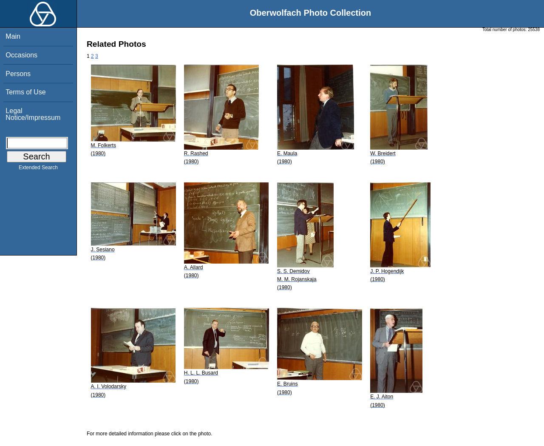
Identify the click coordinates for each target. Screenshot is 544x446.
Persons (18, 73)
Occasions (21, 55)
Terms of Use (25, 92)
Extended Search (38, 169)
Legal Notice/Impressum (33, 114)
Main (13, 36)
